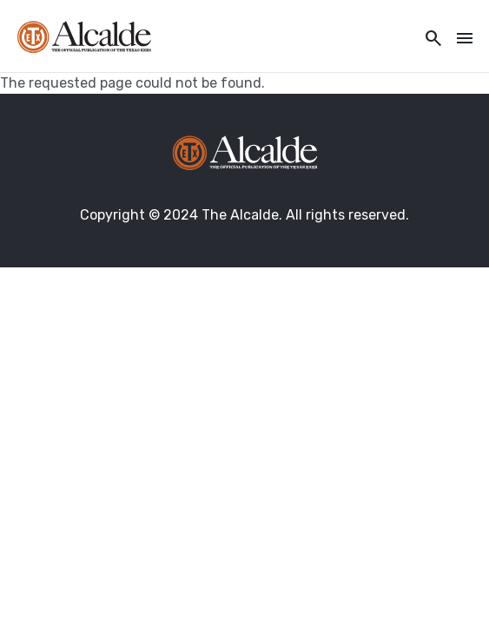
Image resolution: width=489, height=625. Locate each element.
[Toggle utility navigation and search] (428, 39)
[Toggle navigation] (459, 39)
